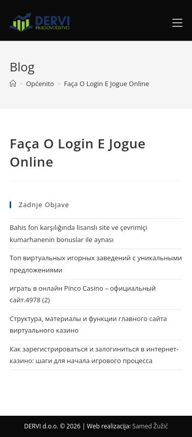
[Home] (13, 83)
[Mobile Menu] (177, 23)
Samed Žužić (150, 426)
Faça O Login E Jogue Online (106, 83)
